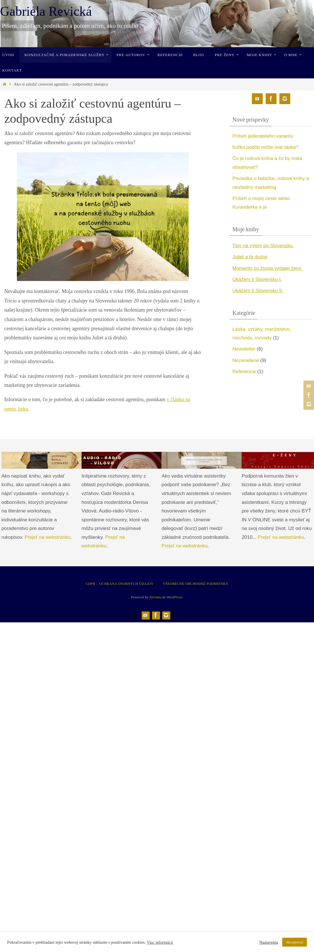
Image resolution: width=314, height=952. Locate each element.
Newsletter (243, 349)
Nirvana (155, 597)
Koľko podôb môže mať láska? (265, 147)
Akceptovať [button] (294, 942)
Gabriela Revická (46, 11)
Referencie (244, 371)
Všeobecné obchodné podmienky (195, 584)
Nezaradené (245, 360)
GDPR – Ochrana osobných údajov (120, 584)
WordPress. (174, 597)
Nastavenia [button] (268, 942)
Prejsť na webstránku (47, 537)
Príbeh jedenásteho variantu (262, 136)
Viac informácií (160, 942)
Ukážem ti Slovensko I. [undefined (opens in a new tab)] (257, 279)
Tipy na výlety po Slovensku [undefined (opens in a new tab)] (263, 245)
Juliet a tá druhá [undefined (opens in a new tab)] (249, 257)
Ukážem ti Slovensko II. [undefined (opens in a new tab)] (257, 290)
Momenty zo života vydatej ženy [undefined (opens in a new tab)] (267, 268)
